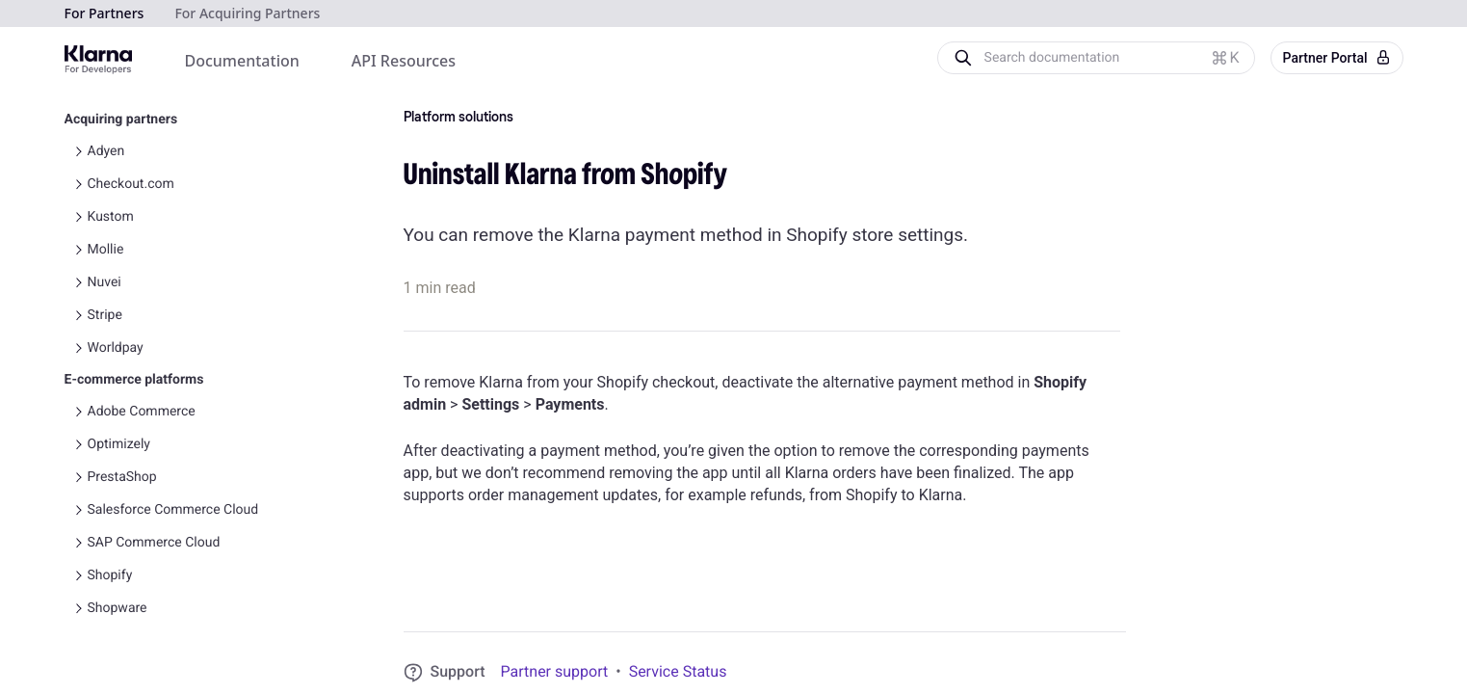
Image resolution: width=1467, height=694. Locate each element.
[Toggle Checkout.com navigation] (78, 184)
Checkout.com (131, 184)
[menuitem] (242, 61)
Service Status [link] (678, 671)
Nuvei (104, 282)
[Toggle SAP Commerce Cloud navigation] (78, 542)
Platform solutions (458, 118)
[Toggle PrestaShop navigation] (78, 477)
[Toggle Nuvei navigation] (78, 282)
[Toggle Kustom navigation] (78, 217)
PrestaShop (122, 477)
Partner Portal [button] (1337, 58)
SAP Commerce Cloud (154, 542)
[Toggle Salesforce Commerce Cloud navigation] (78, 510)
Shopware (117, 608)
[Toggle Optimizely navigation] (78, 444)
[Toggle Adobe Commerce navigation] (78, 411)
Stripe (105, 315)
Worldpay (116, 348)
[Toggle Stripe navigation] (78, 315)
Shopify (110, 575)
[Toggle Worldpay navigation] (78, 348)
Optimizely (119, 444)
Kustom (111, 217)
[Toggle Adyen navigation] (78, 151)
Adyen (106, 151)
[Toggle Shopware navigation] (78, 608)
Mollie (106, 249)
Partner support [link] (555, 671)
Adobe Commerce (142, 411)
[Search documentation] (1111, 58)
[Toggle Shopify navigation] (78, 575)
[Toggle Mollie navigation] (78, 249)
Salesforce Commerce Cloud (173, 510)
